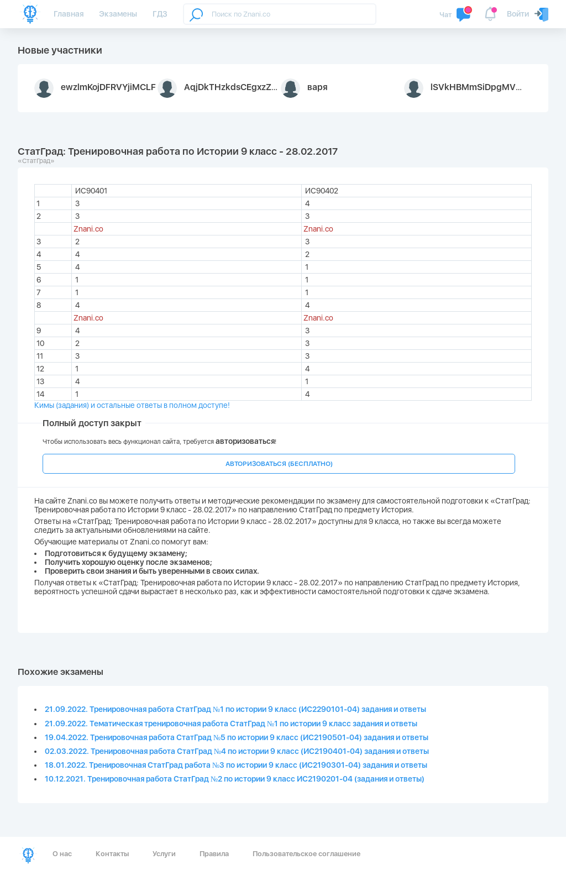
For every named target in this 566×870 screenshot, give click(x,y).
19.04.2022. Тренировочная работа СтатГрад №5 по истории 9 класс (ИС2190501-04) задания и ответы (236, 737)
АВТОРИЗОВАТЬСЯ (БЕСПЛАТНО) (279, 464)
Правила (214, 854)
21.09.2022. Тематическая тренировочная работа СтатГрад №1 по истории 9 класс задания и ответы (231, 723)
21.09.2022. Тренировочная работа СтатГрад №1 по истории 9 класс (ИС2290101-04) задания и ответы (235, 709)
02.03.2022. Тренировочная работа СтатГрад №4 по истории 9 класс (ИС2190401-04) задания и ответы (237, 751)
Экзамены (118, 13)
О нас (62, 854)
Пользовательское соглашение (306, 854)
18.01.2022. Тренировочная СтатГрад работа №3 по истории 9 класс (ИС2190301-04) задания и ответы (236, 765)
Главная (68, 13)
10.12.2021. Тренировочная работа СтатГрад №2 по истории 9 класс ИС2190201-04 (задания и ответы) (234, 778)
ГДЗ (160, 13)
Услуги (164, 854)
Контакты (112, 854)
